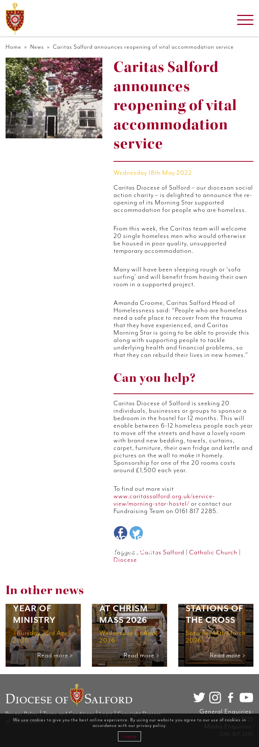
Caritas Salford (162, 552)
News (37, 47)
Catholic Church (213, 552)
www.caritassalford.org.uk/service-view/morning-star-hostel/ (164, 500)
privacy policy (151, 725)
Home (13, 47)
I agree (129, 736)
